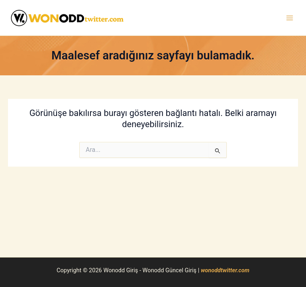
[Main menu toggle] (289, 18)
